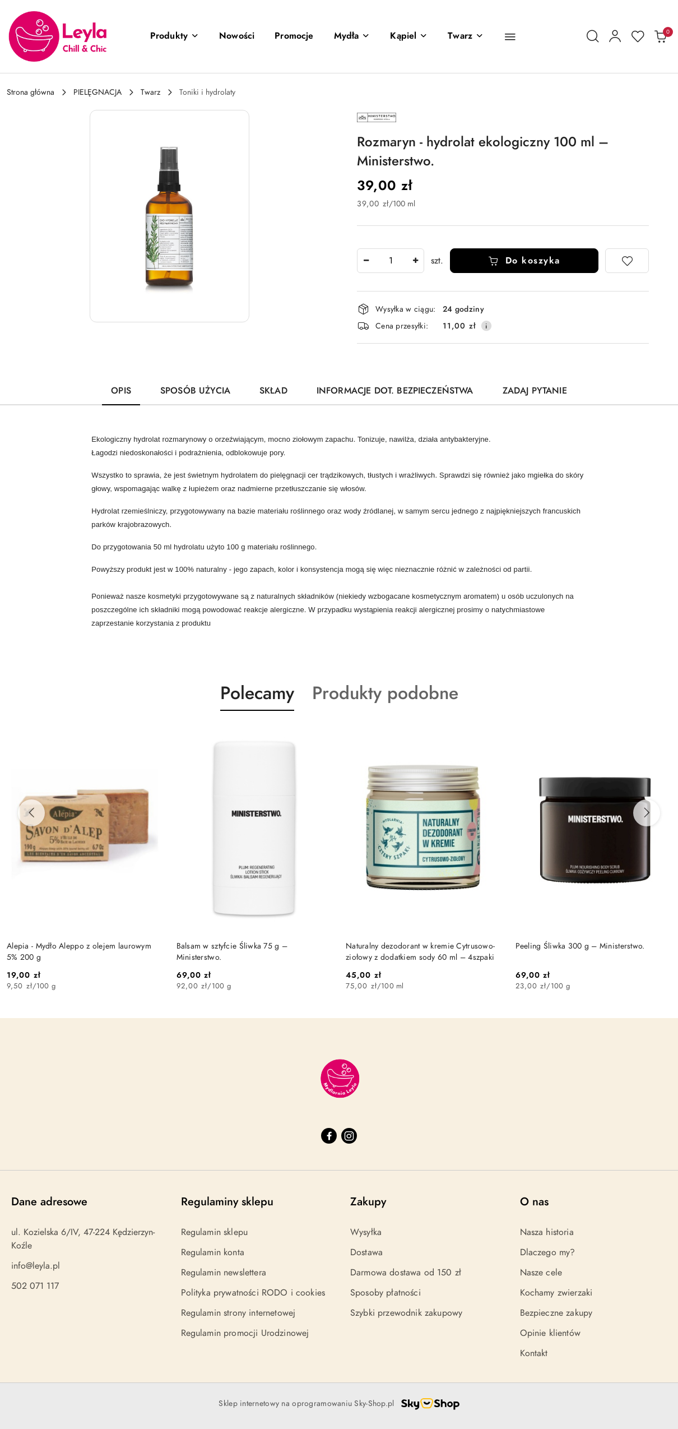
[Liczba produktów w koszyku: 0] (660, 36)
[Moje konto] (615, 36)
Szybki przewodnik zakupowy (406, 1313)
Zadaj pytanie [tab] (535, 391)
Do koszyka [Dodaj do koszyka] (524, 261)
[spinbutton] (391, 260)
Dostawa (366, 1252)
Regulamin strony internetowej (238, 1313)
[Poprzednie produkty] (31, 813)
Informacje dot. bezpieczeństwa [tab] (395, 391)
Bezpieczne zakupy (556, 1313)
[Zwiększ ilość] (415, 260)
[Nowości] (237, 36)
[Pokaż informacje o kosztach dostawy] (486, 326)
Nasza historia (547, 1232)
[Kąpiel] (409, 36)
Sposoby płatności (385, 1293)
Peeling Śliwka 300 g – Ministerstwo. (580, 946)
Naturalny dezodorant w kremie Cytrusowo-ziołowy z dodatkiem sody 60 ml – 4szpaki (420, 952)
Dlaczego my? (547, 1252)
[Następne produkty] (647, 813)
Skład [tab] (273, 391)
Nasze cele (541, 1272)
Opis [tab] (121, 391)
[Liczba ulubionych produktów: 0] (637, 36)
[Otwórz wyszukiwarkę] (593, 36)
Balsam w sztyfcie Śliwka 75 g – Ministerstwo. (232, 952)
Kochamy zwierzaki (556, 1293)
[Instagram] (349, 1136)
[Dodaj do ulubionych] (627, 260)
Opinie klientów (550, 1333)
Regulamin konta (212, 1252)
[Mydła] (352, 36)
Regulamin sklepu (214, 1232)
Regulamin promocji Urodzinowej (245, 1333)
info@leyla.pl (35, 1266)
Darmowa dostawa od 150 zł (405, 1272)
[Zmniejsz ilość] (365, 260)
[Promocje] (294, 36)
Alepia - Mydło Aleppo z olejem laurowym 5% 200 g (79, 952)
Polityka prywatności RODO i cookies (253, 1293)
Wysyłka (366, 1232)
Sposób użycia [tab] (195, 391)
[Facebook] (329, 1136)
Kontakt (534, 1353)
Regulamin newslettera (223, 1272)
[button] (174, 36)
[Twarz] (465, 36)
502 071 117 (35, 1286)
